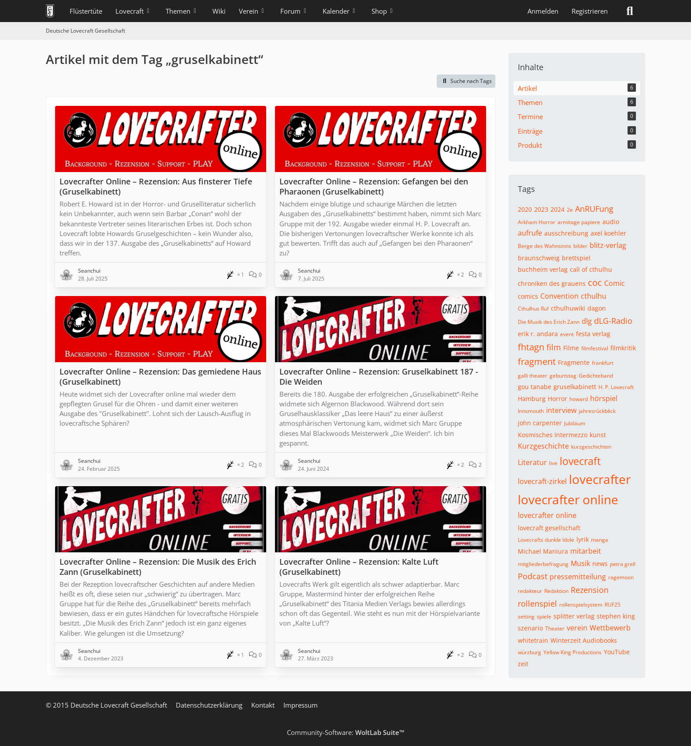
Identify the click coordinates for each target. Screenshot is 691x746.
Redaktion (556, 591)
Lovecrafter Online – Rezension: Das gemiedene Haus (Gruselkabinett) (160, 376)
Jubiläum (574, 423)
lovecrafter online (568, 499)
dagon (596, 308)
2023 (541, 209)
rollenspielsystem (580, 604)
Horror (557, 398)
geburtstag (563, 375)
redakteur (530, 591)
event (567, 334)
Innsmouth (531, 411)
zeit (523, 664)
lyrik (582, 539)
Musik (580, 563)
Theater (555, 628)
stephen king (616, 616)
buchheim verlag (543, 269)
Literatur (532, 462)
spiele (544, 616)
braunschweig (539, 258)
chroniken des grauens (552, 283)
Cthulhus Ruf (533, 308)
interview (561, 410)
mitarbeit (585, 551)
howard (578, 399)
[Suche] (629, 11)
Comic (614, 283)
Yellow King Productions (572, 652)
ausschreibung (566, 233)
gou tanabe (534, 386)
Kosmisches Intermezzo (552, 435)
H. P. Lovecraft (616, 387)
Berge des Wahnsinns (544, 246)
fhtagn (531, 347)
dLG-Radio (613, 320)
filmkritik (623, 348)
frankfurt (602, 363)
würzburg (529, 652)
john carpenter (540, 423)
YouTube (617, 652)
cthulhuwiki (568, 308)
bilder (580, 246)
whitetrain (533, 640)
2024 (557, 209)
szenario (530, 628)
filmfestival (594, 348)
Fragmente (574, 362)
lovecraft (580, 461)
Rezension (590, 590)
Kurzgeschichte (543, 446)
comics (528, 296)
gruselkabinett (575, 386)
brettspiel (576, 258)
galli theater (532, 375)
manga (599, 540)
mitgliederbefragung (543, 564)
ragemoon (621, 577)
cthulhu (593, 296)
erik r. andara (538, 334)
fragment (537, 361)
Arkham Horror (536, 222)
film (553, 347)
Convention (559, 296)
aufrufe (530, 233)
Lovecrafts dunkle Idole (546, 540)
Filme (571, 348)
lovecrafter (600, 479)
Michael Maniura (543, 551)
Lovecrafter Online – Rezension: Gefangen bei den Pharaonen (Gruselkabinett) (373, 186)
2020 (525, 209)
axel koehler (608, 233)
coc (595, 283)
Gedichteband (596, 375)
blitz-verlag (608, 245)
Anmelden (543, 11)
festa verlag (593, 334)
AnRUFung (594, 208)
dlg (587, 321)
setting (526, 616)
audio (610, 221)
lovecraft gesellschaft (549, 528)
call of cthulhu (591, 269)
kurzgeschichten (591, 446)
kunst (598, 435)
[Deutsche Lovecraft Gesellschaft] (50, 11)
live (553, 463)
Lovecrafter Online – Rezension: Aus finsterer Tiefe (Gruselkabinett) (155, 186)
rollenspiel (537, 603)
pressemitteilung (578, 576)
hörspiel (603, 398)
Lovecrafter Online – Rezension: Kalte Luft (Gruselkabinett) (358, 566)
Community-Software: (346, 732)
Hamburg (532, 398)
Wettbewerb (610, 628)
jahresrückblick (597, 411)
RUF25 (612, 604)
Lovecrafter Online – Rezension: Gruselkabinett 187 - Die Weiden (378, 376)
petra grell (622, 564)
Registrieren (590, 11)
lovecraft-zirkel (542, 481)
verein (577, 628)
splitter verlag (574, 616)
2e (570, 210)
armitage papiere (578, 222)
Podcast (532, 576)
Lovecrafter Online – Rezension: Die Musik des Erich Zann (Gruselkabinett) (157, 566)
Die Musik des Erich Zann (549, 322)
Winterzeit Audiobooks (583, 640)
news (600, 563)
